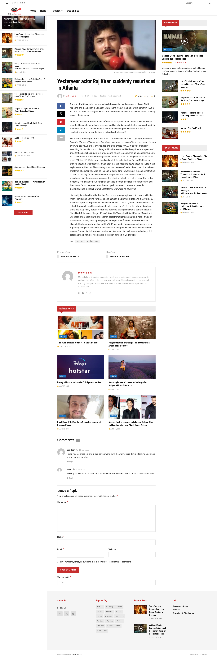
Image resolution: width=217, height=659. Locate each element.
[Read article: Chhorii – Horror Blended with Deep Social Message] (170, 117)
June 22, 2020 (63, 429)
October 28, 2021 (64, 346)
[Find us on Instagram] (73, 613)
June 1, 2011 (86, 96)
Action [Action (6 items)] (100, 607)
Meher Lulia (71, 96)
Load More (23, 212)
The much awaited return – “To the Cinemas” (77, 342)
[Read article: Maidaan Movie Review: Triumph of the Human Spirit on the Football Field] (184, 41)
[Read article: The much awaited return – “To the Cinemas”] (80, 327)
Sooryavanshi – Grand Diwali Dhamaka (30, 167)
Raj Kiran (80, 241)
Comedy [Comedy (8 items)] (109, 607)
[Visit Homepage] (14, 10)
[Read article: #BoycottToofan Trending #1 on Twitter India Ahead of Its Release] (132, 327)
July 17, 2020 (63, 386)
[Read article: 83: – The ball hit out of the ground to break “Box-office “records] (170, 86)
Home (33, 10)
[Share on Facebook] (61, 106)
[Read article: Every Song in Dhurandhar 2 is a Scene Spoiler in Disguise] (170, 161)
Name (60, 536)
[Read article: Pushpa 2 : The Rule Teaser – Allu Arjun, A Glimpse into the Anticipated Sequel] (170, 192)
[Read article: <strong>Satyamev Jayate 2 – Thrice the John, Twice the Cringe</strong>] (170, 102)
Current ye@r (64, 577)
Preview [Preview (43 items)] (108, 616)
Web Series (73, 10)
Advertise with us (180, 606)
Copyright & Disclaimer (183, 613)
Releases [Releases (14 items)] (120, 616)
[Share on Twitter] (61, 114)
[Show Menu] (7, 3)
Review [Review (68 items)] (100, 621)
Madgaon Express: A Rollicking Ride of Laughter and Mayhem (192, 206)
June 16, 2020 (114, 429)
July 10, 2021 (114, 350)
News (43, 10)
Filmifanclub (77, 655)
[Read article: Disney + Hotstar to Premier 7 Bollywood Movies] (80, 367)
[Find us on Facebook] (60, 613)
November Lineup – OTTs (24, 152)
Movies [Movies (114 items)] (109, 611)
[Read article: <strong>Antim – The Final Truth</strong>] (170, 133)
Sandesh (71, 450)
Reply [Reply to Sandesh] (71, 462)
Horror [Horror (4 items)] (100, 611)
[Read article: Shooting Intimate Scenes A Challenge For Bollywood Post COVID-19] (132, 367)
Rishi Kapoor (93, 241)
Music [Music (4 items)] (118, 611)
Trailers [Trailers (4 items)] (100, 626)
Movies (56, 10)
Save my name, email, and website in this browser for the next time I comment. (95, 562)
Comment (62, 502)
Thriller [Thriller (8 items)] (110, 621)
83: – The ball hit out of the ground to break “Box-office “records (192, 84)
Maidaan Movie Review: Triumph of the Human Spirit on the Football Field (193, 174)
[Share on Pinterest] (61, 122)
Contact (22, 3)
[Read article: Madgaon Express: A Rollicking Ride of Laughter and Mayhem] (170, 208)
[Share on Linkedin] (61, 130)
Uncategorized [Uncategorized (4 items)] (113, 626)
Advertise (15, 3)
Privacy (176, 610)
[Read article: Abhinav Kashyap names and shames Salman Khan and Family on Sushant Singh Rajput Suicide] (132, 407)
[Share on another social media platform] (61, 138)
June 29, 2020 (114, 389)
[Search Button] (209, 3)
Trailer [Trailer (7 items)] (119, 621)
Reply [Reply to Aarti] (71, 478)
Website (112, 549)
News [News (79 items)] (99, 616)
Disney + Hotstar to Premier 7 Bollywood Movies (79, 382)
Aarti (69, 469)
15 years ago (84, 450)
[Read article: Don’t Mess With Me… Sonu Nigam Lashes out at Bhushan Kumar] (80, 407)
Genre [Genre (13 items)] (119, 607)
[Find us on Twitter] (66, 613)
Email (60, 549)
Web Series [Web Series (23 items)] (102, 630)
